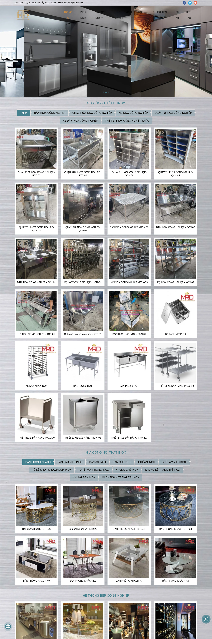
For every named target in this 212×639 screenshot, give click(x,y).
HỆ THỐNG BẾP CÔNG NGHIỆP (129, 15)
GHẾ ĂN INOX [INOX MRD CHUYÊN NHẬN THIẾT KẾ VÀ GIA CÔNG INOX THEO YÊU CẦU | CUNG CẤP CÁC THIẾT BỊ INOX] (146, 461)
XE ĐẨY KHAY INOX (36, 386)
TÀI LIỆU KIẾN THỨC (159, 15)
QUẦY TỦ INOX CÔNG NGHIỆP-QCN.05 (175, 174)
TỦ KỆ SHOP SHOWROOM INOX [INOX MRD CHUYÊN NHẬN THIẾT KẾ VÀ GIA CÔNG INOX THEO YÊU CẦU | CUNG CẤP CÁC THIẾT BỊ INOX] (51, 469)
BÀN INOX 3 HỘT (129, 386)
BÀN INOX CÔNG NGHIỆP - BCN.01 (36, 282)
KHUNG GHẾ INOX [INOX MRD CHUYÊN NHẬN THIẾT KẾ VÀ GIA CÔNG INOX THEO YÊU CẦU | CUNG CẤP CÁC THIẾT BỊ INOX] (127, 469)
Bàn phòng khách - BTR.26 (36, 529)
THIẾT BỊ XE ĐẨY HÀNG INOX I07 (129, 437)
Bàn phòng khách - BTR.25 (83, 529)
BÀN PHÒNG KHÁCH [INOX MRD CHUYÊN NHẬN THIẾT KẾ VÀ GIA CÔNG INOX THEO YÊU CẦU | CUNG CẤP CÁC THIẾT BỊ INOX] (38, 461)
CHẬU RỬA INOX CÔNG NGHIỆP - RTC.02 (82, 174)
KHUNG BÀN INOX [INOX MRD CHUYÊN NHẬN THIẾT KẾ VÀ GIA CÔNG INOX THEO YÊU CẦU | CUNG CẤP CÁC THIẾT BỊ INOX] (84, 477)
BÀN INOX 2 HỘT (82, 386)
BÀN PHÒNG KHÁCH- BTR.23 (175, 529)
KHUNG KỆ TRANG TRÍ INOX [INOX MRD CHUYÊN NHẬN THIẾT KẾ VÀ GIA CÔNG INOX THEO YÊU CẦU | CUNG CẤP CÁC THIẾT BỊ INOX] (162, 469)
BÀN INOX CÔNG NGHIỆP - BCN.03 (129, 227)
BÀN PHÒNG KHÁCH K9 (36, 580)
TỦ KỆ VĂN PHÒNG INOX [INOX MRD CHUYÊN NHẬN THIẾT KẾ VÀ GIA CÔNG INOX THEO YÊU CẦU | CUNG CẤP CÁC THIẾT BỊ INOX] (93, 469)
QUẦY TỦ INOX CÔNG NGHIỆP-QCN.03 (83, 229)
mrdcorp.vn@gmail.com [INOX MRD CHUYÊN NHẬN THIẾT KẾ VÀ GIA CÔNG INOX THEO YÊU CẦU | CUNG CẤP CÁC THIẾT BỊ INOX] (70, 2)
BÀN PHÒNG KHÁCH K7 (129, 580)
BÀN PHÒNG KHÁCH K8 (82, 580)
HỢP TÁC (188, 15)
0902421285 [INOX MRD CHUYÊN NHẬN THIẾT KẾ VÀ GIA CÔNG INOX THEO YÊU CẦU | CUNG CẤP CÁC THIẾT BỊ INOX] (49, 2)
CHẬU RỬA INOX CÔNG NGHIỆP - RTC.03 (36, 174)
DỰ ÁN (177, 15)
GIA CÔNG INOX (100, 15)
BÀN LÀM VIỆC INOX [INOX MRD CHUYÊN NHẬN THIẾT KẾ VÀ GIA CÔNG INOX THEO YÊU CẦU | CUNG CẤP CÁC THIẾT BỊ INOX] (70, 461)
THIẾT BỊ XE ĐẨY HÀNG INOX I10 (175, 386)
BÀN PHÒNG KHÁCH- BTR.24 (129, 529)
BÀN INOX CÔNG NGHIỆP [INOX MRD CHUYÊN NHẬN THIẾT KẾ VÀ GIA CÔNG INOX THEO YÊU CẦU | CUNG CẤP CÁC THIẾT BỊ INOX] (50, 112)
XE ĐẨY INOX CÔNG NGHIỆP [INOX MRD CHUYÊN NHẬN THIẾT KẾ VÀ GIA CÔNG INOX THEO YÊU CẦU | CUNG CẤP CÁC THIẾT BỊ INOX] (80, 120)
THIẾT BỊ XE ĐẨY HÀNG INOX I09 (36, 437)
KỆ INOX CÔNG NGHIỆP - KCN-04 (82, 282)
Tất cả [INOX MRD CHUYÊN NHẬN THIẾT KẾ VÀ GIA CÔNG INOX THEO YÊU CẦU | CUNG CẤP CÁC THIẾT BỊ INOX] (23, 112)
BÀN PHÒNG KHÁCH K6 (175, 580)
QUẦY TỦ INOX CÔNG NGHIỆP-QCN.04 (36, 229)
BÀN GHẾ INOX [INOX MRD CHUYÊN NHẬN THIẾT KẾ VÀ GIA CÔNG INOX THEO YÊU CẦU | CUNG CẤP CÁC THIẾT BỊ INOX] (122, 461)
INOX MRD (83, 15)
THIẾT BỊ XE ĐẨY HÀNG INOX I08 (83, 437)
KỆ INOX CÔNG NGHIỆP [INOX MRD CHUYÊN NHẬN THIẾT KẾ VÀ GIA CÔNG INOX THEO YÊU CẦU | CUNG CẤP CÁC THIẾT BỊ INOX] (133, 112)
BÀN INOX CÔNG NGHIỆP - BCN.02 (175, 227)
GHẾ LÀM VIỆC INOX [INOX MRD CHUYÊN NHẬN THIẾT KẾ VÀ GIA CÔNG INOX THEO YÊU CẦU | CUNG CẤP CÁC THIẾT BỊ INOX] (174, 461)
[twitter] (191, 2)
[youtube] (196, 2)
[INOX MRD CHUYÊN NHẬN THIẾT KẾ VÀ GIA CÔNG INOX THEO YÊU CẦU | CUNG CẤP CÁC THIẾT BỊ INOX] (23, 15)
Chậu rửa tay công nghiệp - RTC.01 (83, 334)
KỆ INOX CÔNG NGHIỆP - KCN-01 (36, 334)
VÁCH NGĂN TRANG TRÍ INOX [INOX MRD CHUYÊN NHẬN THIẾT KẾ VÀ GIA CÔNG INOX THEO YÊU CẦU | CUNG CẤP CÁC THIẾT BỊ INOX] (120, 477)
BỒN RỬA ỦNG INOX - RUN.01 (129, 334)
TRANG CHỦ (68, 15)
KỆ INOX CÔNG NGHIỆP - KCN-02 (175, 282)
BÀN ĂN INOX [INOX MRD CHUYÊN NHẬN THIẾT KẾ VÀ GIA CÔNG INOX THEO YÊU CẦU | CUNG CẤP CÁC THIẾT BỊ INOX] (97, 461)
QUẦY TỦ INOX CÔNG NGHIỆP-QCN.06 (129, 174)
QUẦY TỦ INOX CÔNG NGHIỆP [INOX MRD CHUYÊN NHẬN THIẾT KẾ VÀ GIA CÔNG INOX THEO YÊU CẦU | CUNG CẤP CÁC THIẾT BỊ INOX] (173, 112)
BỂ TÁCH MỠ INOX (175, 334)
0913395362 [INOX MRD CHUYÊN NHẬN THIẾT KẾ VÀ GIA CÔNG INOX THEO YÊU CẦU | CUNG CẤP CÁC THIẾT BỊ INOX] (32, 2)
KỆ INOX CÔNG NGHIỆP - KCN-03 (129, 282)
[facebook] (185, 2)
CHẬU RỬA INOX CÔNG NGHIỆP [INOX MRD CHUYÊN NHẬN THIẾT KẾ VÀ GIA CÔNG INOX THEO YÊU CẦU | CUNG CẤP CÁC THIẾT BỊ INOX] (92, 112)
